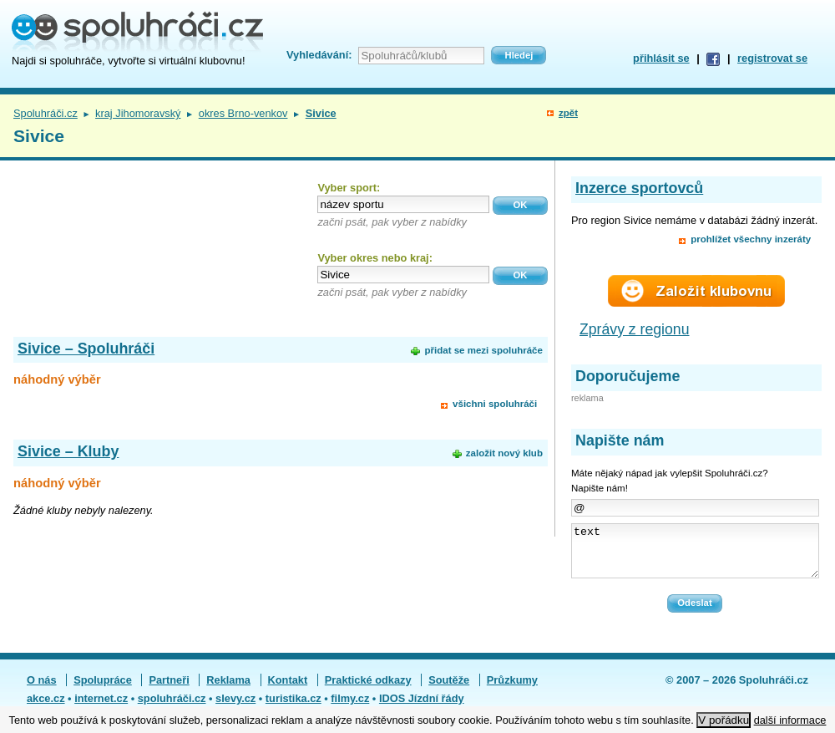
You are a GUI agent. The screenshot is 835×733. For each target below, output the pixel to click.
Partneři (169, 690)
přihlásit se (661, 58)
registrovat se (772, 58)
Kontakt (288, 690)
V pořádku (723, 720)
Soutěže (448, 690)
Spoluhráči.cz (45, 113)
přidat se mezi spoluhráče (483, 350)
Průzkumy (512, 690)
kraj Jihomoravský (137, 113)
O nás (42, 690)
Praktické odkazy (368, 690)
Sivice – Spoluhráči (86, 348)
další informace (790, 720)
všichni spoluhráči (495, 404)
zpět (568, 113)
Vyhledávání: (319, 54)
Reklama (228, 690)
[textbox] (403, 204)
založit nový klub (504, 453)
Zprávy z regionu (634, 329)
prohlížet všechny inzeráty (751, 239)
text (695, 555)
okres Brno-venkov (243, 113)
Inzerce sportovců (639, 188)
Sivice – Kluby (68, 451)
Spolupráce (102, 690)
